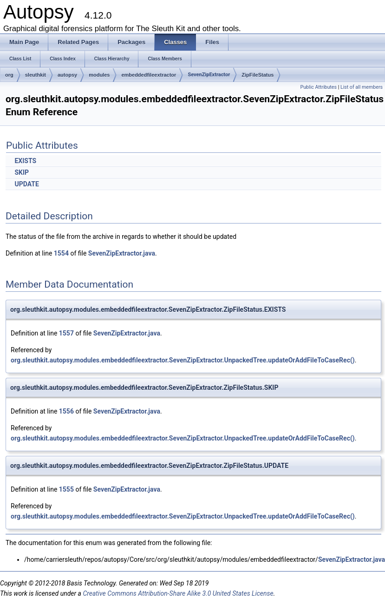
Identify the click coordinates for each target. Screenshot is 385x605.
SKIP (21, 172)
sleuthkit (35, 75)
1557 (66, 333)
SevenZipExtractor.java (121, 253)
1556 (66, 411)
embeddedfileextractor (148, 75)
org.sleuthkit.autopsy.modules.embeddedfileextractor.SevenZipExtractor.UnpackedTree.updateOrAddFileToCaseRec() (183, 360)
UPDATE (26, 184)
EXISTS (25, 160)
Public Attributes (318, 87)
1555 (66, 489)
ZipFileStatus (257, 75)
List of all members (361, 87)
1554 (61, 253)
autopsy (67, 75)
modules (99, 75)
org (9, 75)
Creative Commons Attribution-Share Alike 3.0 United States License (178, 593)
